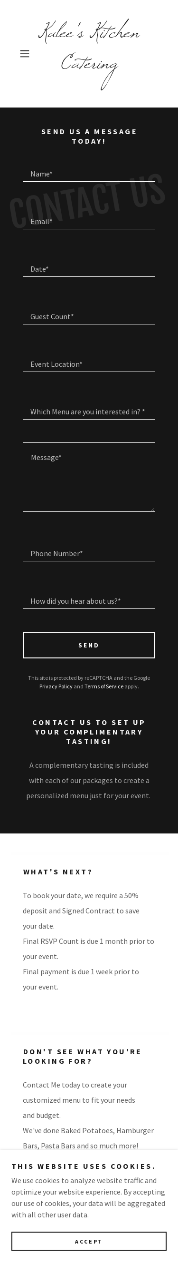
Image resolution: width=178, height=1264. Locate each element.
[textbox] (89, 169)
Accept (89, 1241)
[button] (26, 53)
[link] (89, 54)
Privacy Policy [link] (56, 686)
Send (89, 645)
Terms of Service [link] (103, 686)
